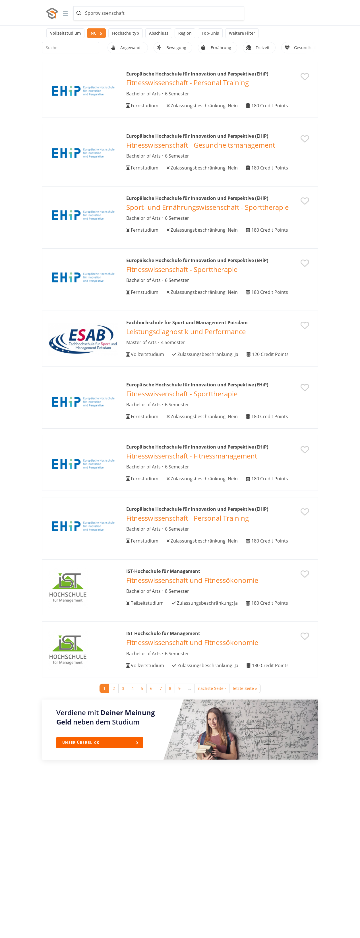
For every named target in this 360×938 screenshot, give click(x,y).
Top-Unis (210, 33)
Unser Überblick (80, 742)
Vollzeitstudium (65, 33)
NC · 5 (96, 33)
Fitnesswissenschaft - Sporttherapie (181, 269)
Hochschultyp (125, 33)
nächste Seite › (212, 688)
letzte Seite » (245, 688)
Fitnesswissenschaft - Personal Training (187, 82)
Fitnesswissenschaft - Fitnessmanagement (191, 455)
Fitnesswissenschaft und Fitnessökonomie (192, 580)
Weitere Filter (242, 33)
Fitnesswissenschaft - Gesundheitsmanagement (200, 145)
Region (185, 33)
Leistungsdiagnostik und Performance (186, 331)
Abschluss (158, 33)
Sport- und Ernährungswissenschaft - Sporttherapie (207, 207)
